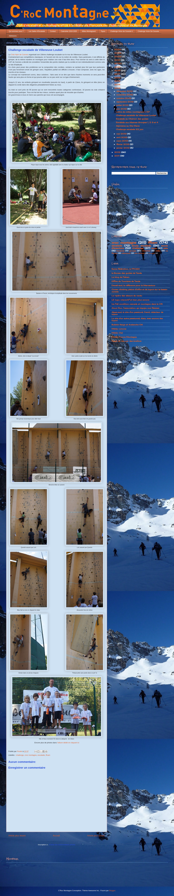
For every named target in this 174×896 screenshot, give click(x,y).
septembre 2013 (125, 102)
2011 (117, 156)
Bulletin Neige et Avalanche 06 (127, 325)
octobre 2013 (124, 98)
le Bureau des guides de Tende (127, 273)
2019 (117, 67)
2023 (118, 53)
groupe (132, 251)
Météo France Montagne (124, 337)
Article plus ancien (96, 835)
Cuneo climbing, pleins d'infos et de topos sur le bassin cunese (139, 290)
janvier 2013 (123, 148)
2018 (117, 70)
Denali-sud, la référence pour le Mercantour (133, 285)
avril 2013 (122, 137)
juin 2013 (121, 109)
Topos (103, 31)
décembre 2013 (124, 91)
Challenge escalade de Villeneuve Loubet (136, 115)
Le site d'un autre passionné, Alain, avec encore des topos (137, 319)
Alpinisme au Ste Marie (128, 126)
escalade (41, 755)
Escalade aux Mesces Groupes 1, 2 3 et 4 (137, 122)
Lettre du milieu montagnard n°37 (133, 112)
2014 (117, 84)
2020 (118, 63)
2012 (117, 152)
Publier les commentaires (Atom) (62, 845)
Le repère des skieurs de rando (127, 296)
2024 (118, 49)
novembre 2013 (124, 95)
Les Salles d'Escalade (37, 31)
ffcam (48, 755)
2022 (118, 56)
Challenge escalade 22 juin (129, 129)
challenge (20, 755)
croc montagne (31, 755)
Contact (53, 31)
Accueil (56, 835)
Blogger (112, 890)
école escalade (141, 245)
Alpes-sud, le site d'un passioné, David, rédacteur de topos (137, 313)
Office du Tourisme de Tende (126, 281)
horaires (120, 251)
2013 (117, 88)
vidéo (158, 251)
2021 (117, 60)
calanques (126, 253)
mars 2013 (122, 141)
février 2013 (123, 144)
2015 (117, 81)
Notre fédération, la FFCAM (126, 269)
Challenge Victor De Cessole (148, 31)
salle (165, 248)
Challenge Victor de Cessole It (121, 31)
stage (154, 248)
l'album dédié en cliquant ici (68, 743)
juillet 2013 (122, 105)
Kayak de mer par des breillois (126, 341)
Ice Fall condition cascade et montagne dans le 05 (137, 304)
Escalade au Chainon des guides (132, 119)
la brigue (151, 253)
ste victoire (139, 253)
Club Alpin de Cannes (19, 55)
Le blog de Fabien (120, 277)
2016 (117, 78)
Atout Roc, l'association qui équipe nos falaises (135, 308)
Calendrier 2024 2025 (69, 31)
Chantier (146, 251)
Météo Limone (119, 329)
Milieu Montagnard (89, 31)
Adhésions (13, 36)
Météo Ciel (117, 333)
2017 (117, 74)
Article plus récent (17, 835)
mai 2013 (121, 134)
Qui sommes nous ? (16, 31)
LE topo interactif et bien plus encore (130, 300)
